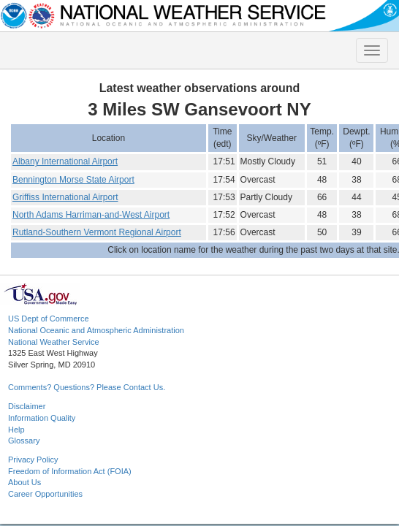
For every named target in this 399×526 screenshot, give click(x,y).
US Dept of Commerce (48, 318)
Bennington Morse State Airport (73, 180)
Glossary (23, 440)
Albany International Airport (65, 161)
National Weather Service (53, 342)
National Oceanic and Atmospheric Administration (96, 330)
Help (16, 429)
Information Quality (41, 417)
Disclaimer (26, 406)
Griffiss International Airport (65, 197)
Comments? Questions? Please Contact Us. (86, 387)
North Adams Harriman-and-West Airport (91, 215)
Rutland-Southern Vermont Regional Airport (96, 232)
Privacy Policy (33, 459)
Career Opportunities (45, 493)
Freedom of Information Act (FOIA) (70, 471)
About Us (24, 482)
